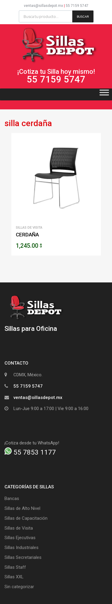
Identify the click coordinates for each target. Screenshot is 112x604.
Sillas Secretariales (23, 557)
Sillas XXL (14, 576)
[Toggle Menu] (104, 94)
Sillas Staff (15, 567)
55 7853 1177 (30, 452)
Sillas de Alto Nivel (22, 508)
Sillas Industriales (21, 547)
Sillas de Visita (29, 227)
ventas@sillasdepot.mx (43, 6)
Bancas (11, 498)
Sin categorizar (19, 586)
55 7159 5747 (77, 6)
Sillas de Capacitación (25, 518)
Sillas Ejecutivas (20, 537)
